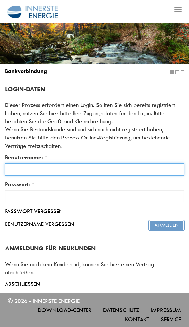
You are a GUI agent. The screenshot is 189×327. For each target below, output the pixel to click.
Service (171, 319)
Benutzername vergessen (39, 224)
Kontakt (137, 319)
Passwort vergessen (34, 211)
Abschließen (22, 284)
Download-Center (65, 310)
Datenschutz (121, 310)
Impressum (166, 310)
